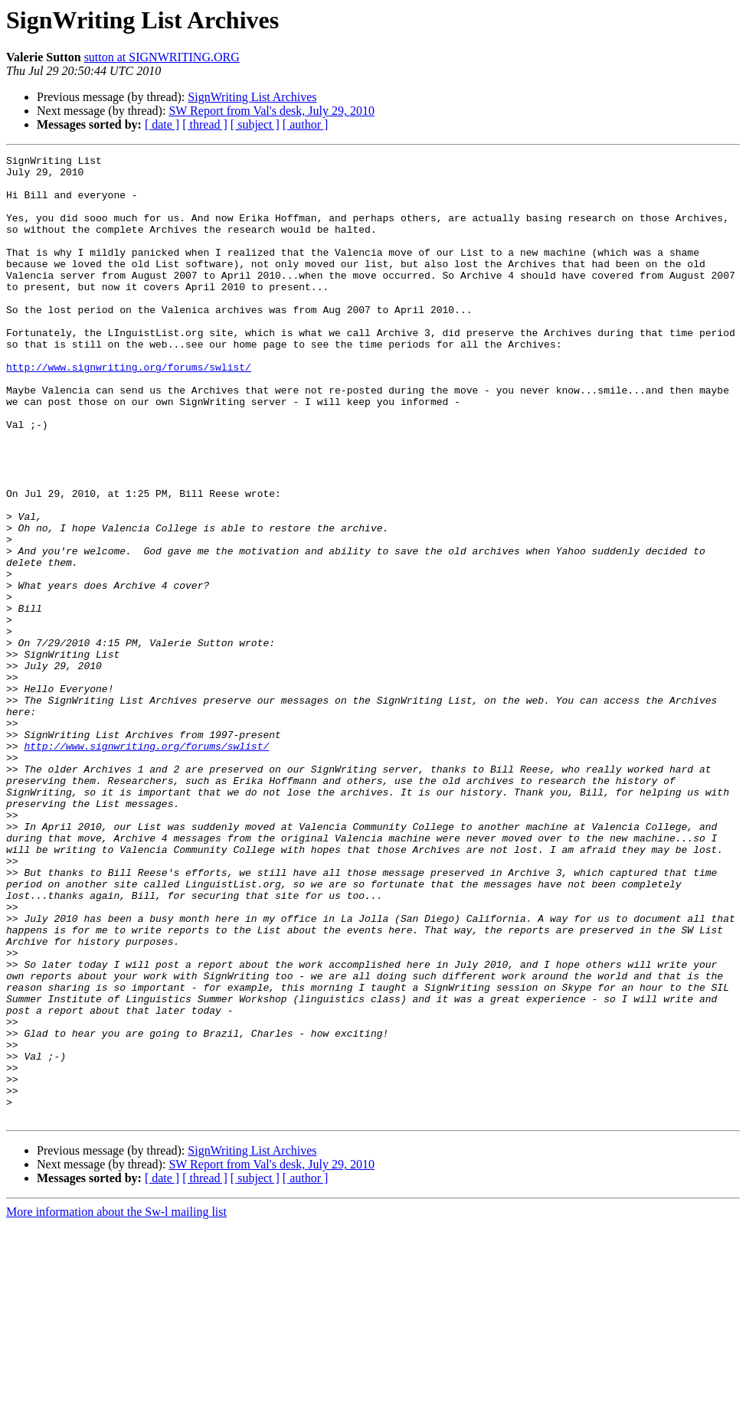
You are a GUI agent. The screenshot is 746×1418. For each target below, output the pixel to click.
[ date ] (162, 124)
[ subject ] (255, 124)
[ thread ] (204, 124)
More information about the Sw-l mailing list (116, 1404)
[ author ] (306, 124)
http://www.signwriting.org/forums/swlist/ (128, 410)
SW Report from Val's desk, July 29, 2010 (272, 110)
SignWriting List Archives (252, 96)
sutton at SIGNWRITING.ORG (162, 57)
